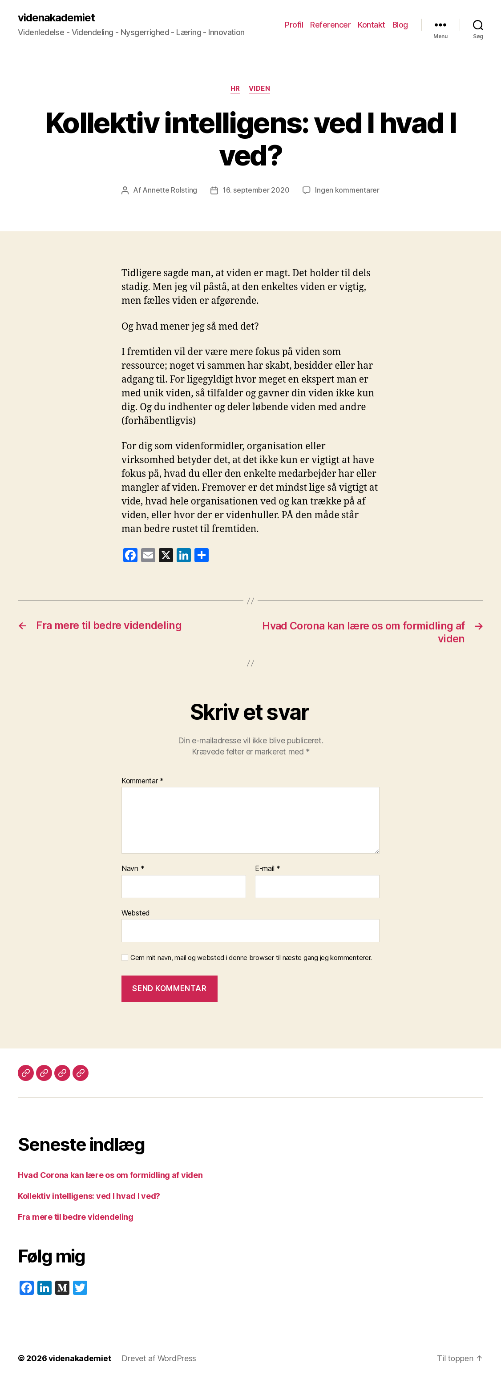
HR (235, 89)
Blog (400, 24)
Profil (294, 24)
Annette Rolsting (169, 190)
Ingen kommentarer (347, 190)
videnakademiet (56, 17)
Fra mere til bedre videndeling (75, 1216)
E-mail (267, 868)
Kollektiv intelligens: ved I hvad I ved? (89, 1195)
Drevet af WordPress (159, 1358)
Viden (260, 89)
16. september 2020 (255, 190)
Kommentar (142, 781)
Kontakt (371, 24)
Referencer (330, 24)
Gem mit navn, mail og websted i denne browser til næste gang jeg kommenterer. (251, 957)
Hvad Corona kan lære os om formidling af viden (110, 1174)
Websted (135, 912)
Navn (132, 868)
